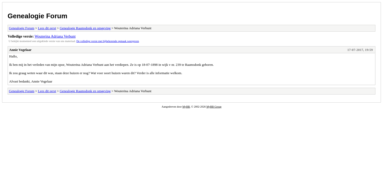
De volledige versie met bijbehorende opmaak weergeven (107, 41)
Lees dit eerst (47, 28)
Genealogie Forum (37, 16)
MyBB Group (213, 106)
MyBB (186, 106)
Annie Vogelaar (20, 50)
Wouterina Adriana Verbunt (55, 36)
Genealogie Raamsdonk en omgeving (85, 28)
